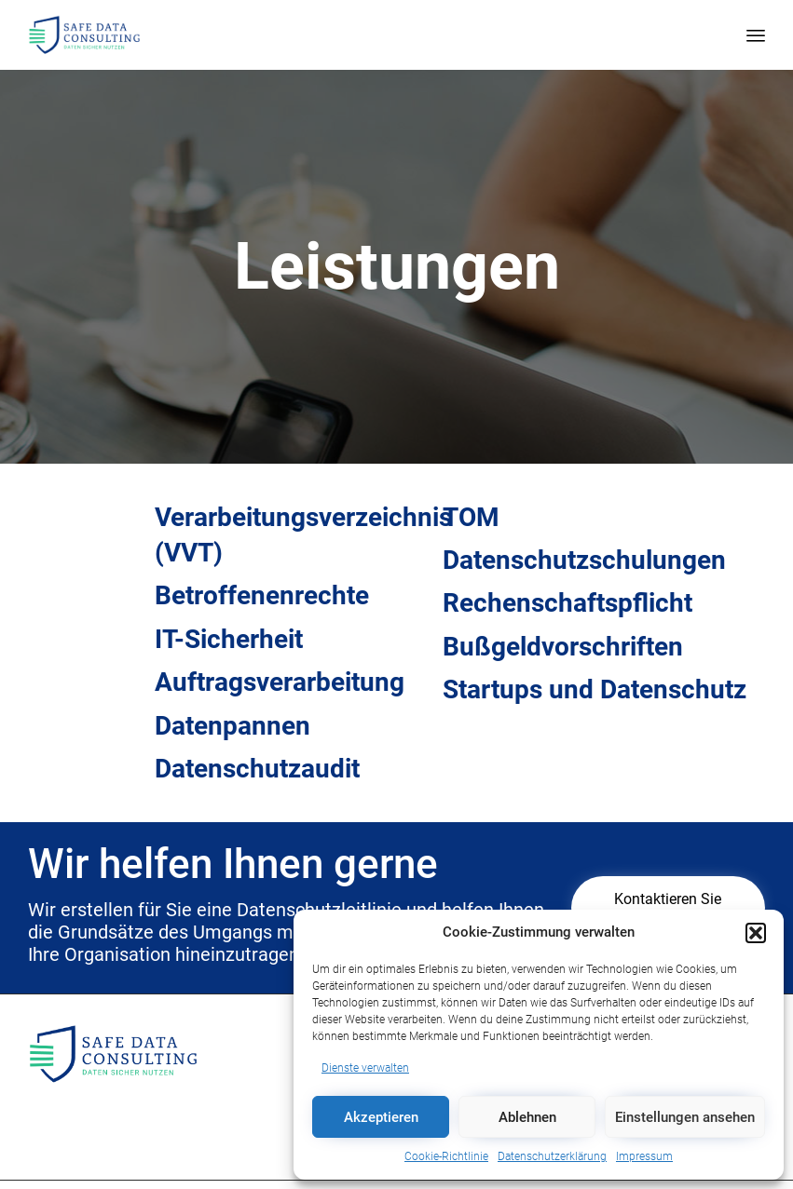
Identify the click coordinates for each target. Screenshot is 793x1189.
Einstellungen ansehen (685, 1117)
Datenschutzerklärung (552, 1156)
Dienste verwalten (365, 1067)
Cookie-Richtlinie (446, 1156)
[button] (755, 933)
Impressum (644, 1156)
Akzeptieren (381, 1117)
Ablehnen (527, 1117)
